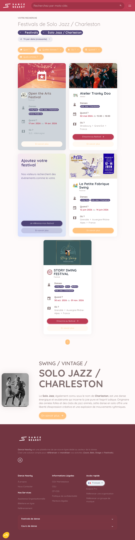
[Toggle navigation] (129, 5)
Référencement (25, 508)
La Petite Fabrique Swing (94, 186)
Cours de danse (67, 526)
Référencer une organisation (99, 493)
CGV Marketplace (60, 481)
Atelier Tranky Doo (95, 93)
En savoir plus (42, 144)
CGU (54, 486)
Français (94, 483)
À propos (22, 481)
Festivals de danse (67, 519)
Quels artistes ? (30, 57)
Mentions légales (60, 501)
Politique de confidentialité (64, 496)
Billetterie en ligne (26, 503)
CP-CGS (55, 491)
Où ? (73, 49)
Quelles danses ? (50, 49)
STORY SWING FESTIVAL (65, 272)
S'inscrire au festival (93, 136)
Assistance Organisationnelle (31, 498)
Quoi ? (26, 49)
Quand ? (92, 49)
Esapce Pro (91, 489)
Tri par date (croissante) (35, 39)
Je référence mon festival (42, 223)
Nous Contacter (25, 486)
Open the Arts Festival (39, 95)
